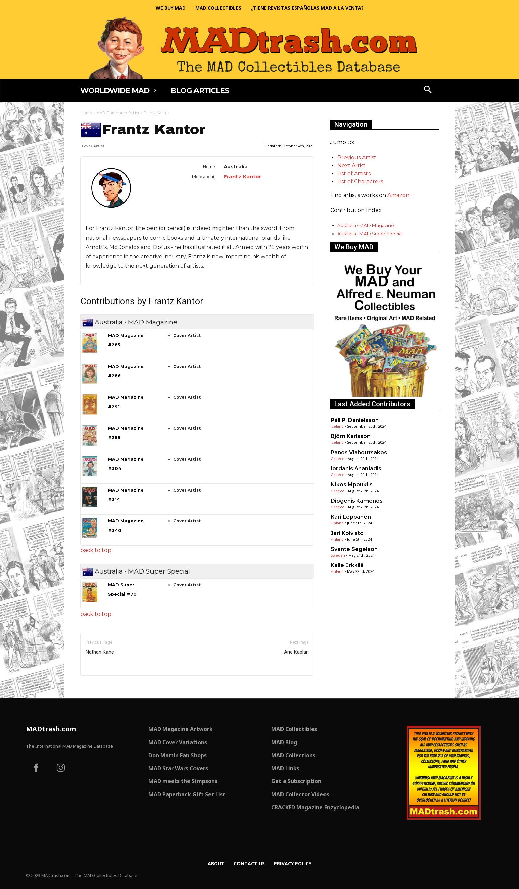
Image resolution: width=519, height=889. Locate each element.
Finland (337, 522)
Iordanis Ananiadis (356, 468)
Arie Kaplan (296, 652)
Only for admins (103, 687)
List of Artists (354, 173)
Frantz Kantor (242, 176)
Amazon (398, 195)
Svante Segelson (354, 549)
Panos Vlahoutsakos (359, 452)
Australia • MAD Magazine (365, 225)
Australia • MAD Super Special (370, 233)
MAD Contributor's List (117, 113)
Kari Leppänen (351, 517)
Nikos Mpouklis (352, 484)
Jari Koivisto (347, 533)
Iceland (337, 426)
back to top (95, 550)
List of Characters (360, 181)
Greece (337, 458)
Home (86, 113)
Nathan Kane (100, 652)
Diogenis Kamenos (357, 501)
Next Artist (351, 165)
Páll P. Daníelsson (355, 420)
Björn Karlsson (351, 436)
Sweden (338, 555)
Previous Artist (356, 157)
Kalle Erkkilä (347, 565)
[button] (427, 90)
